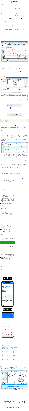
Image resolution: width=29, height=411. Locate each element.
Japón (16, 10)
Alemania (1, 11)
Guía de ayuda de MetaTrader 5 (5, 4)
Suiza (16, 11)
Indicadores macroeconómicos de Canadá (9, 356)
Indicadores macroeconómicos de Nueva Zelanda (10, 359)
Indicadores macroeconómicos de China (8, 358)
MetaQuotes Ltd (15, 407)
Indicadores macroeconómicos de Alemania (9, 352)
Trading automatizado (8, 402)
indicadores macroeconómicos (19, 128)
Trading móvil (14, 401)
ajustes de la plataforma (22, 74)
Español (25, 1)
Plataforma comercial (7, 401)
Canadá (16, 13)
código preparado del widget (8, 182)
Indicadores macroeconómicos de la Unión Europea (10, 348)
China (1, 15)
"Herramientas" (14, 76)
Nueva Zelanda (17, 15)
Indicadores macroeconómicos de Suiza (8, 354)
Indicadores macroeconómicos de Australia (9, 355)
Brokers (19, 402)
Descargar (14, 402)
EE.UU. (1, 8)
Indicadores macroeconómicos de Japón (8, 351)
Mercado (19, 401)
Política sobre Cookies (23, 409)
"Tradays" (9, 247)
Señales (23, 401)
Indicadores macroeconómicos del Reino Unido (10, 349)
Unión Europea (17, 8)
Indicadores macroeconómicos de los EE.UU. (9, 347)
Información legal (19, 407)
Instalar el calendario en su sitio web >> (7, 242)
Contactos (23, 402)
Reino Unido (2, 10)
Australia (1, 13)
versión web (7, 159)
